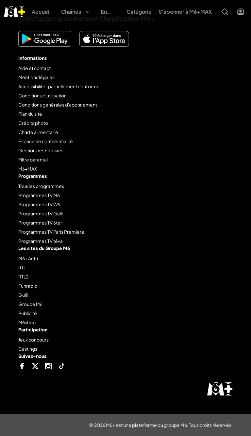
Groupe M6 (30, 304)
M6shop (27, 322)
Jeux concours (33, 340)
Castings (27, 349)
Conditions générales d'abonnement (57, 105)
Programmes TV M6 (39, 195)
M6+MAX (27, 169)
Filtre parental (33, 159)
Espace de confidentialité (45, 141)
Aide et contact (34, 68)
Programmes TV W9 (39, 204)
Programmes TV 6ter (40, 223)
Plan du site (30, 114)
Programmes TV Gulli (40, 213)
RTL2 (23, 276)
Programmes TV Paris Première (51, 232)
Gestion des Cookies (40, 150)
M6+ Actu (28, 258)
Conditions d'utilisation (42, 95)
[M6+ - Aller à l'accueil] (14, 11)
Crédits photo (33, 123)
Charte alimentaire (38, 132)
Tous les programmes (41, 186)
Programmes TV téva (40, 241)
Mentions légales (36, 77)
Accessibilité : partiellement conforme (59, 86)
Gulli (23, 295)
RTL (22, 267)
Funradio (27, 286)
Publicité (27, 313)
